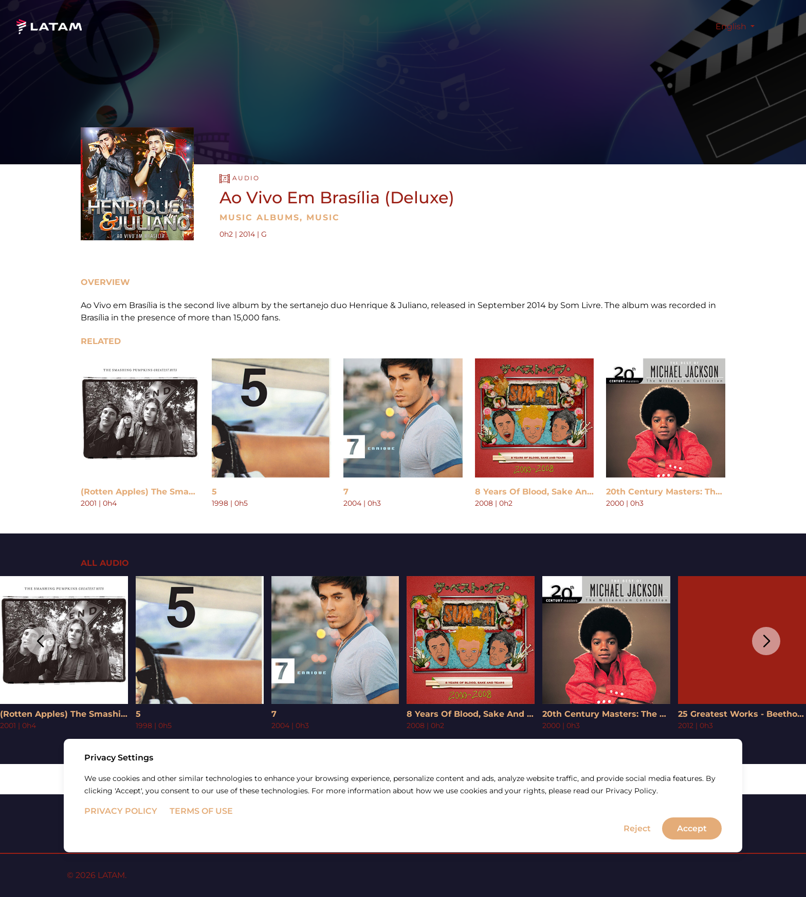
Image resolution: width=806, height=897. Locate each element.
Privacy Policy (120, 840)
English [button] (732, 26)
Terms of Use (201, 840)
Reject (637, 857)
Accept (692, 857)
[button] (40, 641)
